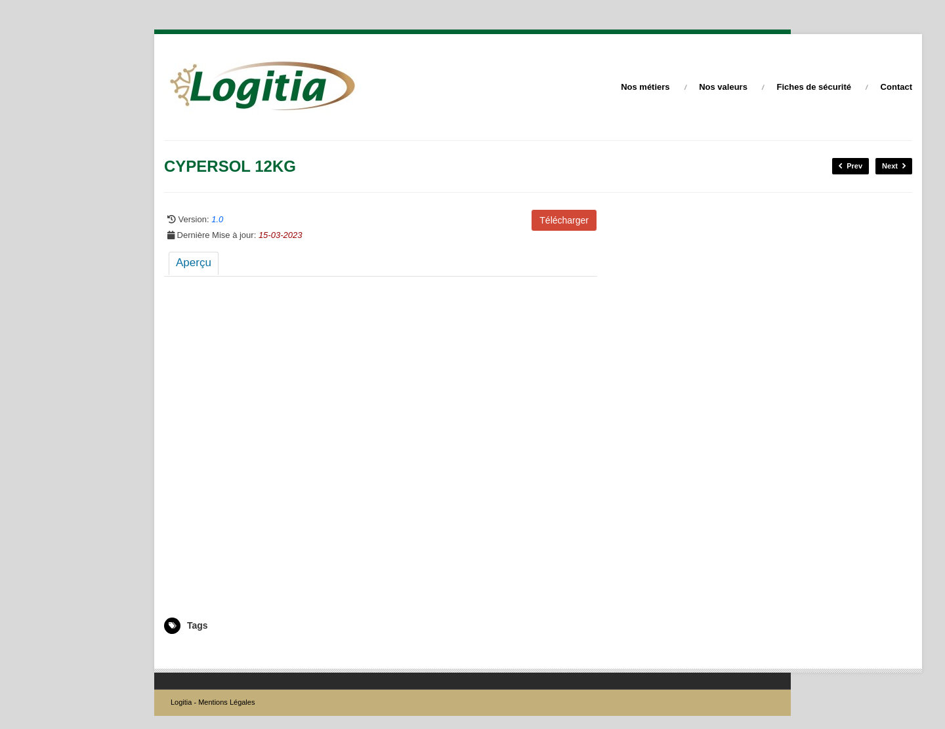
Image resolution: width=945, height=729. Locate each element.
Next (894, 166)
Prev (850, 166)
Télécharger (564, 220)
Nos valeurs (723, 87)
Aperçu (193, 262)
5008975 (179, 653)
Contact (896, 87)
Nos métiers (645, 87)
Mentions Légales (226, 702)
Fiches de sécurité (814, 87)
